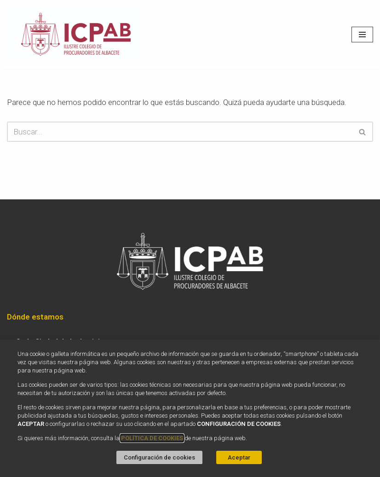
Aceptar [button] (239, 457)
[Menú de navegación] (362, 34)
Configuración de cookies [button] (159, 457)
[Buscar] (179, 132)
